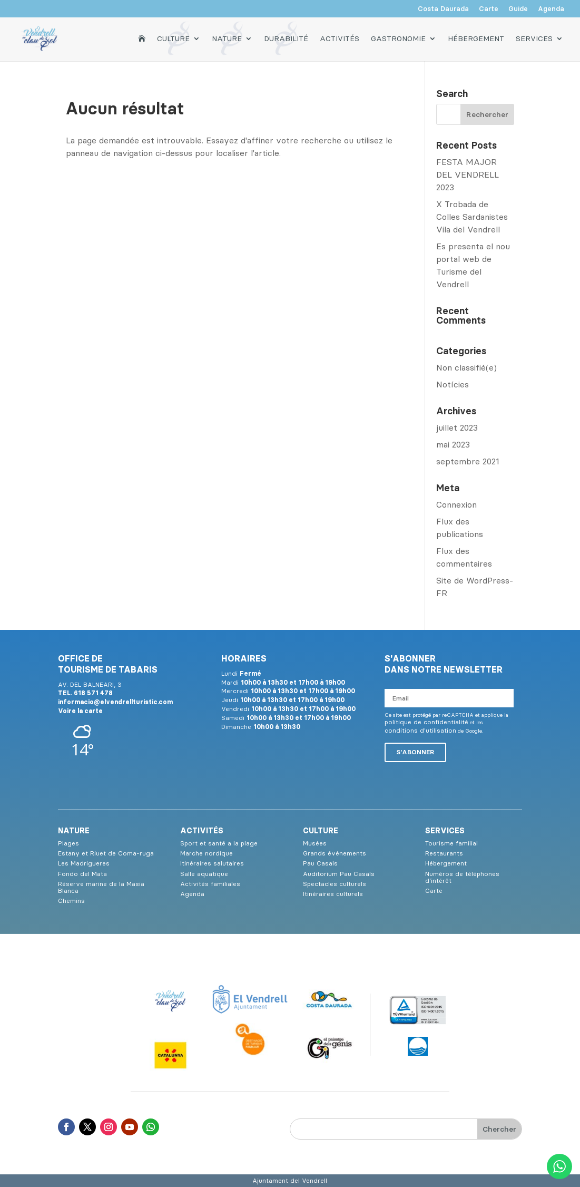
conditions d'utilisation (420, 730)
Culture (173, 38)
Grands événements (334, 853)
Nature (227, 38)
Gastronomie (398, 38)
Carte (488, 9)
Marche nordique (206, 853)
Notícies (452, 384)
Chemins (71, 900)
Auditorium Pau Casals (339, 874)
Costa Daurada (443, 9)
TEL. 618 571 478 (85, 693)
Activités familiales (210, 884)
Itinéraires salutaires (212, 863)
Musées (315, 843)
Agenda (551, 9)
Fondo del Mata (82, 874)
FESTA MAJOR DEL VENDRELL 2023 (467, 174)
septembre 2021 (467, 461)
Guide (518, 9)
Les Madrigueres (84, 863)
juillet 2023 (457, 427)
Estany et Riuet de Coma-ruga (106, 853)
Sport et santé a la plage (219, 843)
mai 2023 (453, 444)
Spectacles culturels (334, 884)
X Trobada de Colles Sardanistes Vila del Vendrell (472, 217)
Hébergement (476, 38)
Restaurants (444, 853)
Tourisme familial (451, 843)
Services (534, 38)
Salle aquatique (204, 874)
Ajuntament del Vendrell (289, 1180)
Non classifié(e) (466, 367)
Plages (68, 843)
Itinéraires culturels (333, 894)
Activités (339, 38)
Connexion (456, 504)
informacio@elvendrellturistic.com (115, 702)
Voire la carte (80, 711)
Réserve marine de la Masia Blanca (101, 887)
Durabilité (286, 38)
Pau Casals (320, 863)
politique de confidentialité (426, 722)
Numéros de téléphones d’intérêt (462, 877)
